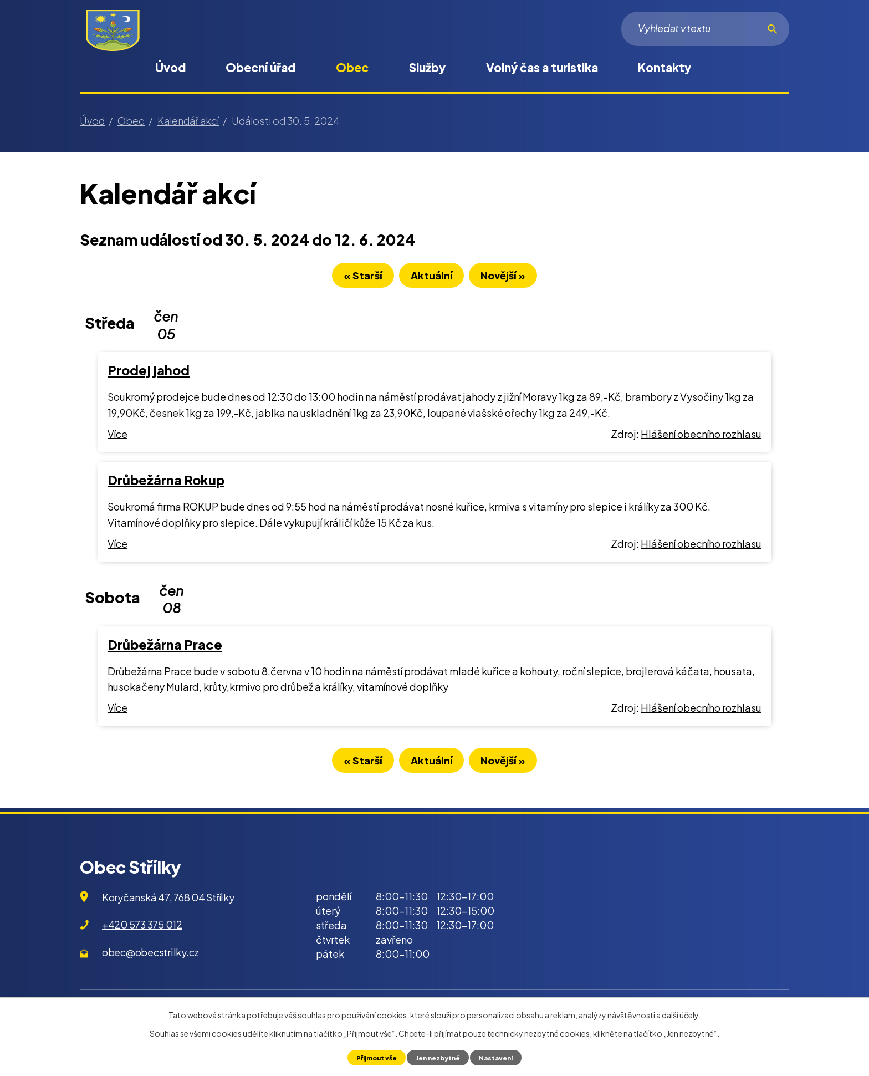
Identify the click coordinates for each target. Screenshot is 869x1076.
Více (117, 437)
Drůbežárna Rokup (166, 483)
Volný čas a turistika (542, 67)
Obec (352, 67)
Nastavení (501, 1057)
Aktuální (432, 278)
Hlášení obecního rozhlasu (701, 437)
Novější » (516, 278)
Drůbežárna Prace (165, 648)
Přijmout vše (371, 1057)
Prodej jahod (149, 373)
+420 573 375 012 (142, 931)
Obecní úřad (260, 67)
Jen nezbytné (438, 1057)
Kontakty (664, 67)
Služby (427, 67)
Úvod (170, 67)
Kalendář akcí (188, 120)
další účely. (681, 1014)
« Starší (349, 278)
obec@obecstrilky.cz (150, 958)
